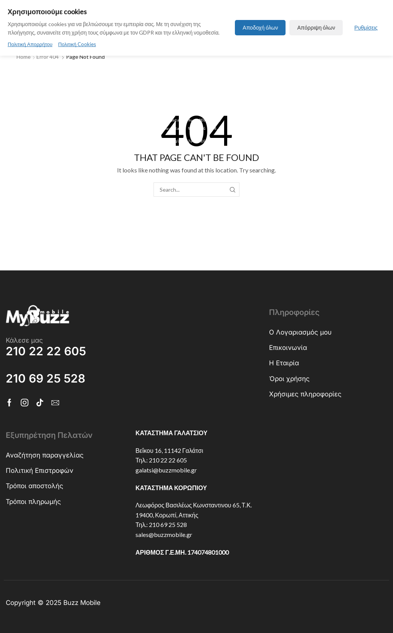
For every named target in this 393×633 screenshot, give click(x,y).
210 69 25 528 (168, 524)
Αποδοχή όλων (260, 27)
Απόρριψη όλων (316, 27)
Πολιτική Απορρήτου (30, 44)
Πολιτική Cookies (77, 44)
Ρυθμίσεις (366, 27)
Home (24, 56)
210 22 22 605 (168, 460)
